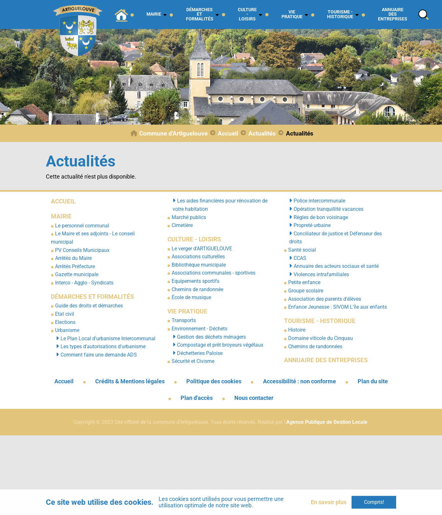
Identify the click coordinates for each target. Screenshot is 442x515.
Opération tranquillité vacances (328, 209)
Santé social (302, 250)
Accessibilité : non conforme (299, 381)
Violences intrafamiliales (321, 274)
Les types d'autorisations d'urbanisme (103, 346)
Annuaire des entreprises (326, 360)
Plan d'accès (197, 398)
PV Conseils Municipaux (82, 250)
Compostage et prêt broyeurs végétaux (220, 345)
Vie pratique (187, 311)
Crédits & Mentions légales (130, 381)
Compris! (374, 502)
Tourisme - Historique (319, 321)
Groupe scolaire (305, 291)
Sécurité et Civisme (193, 361)
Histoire (296, 330)
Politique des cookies (213, 381)
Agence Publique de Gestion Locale (326, 422)
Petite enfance (304, 282)
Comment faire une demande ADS (99, 355)
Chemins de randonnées (315, 346)
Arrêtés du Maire (73, 258)
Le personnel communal (82, 226)
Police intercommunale (319, 201)
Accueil (63, 201)
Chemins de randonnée (197, 289)
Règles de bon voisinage (321, 217)
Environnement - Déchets (199, 329)
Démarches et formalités (92, 296)
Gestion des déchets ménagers (211, 337)
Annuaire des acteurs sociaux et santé (336, 266)
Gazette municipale (76, 274)
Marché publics (189, 217)
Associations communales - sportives (213, 273)
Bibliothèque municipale (199, 265)
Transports (184, 320)
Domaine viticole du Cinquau (320, 338)
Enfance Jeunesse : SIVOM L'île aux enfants (337, 307)
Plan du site (373, 381)
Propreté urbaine (312, 225)
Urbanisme (67, 330)
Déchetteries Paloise (200, 353)
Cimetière (182, 225)
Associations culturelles (198, 257)
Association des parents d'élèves (324, 299)
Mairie (61, 216)
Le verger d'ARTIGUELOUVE (202, 249)
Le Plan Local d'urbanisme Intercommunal (108, 338)
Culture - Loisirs (194, 239)
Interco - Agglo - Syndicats (84, 283)
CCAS (300, 258)
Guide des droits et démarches (89, 306)
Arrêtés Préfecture (75, 266)
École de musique (191, 297)
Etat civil (64, 314)
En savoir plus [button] (328, 502)
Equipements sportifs (195, 281)
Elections (65, 322)
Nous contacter (254, 398)
